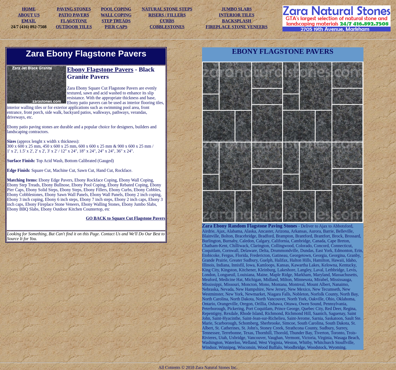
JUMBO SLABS (236, 9)
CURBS (167, 21)
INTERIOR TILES (236, 15)
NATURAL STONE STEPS (167, 9)
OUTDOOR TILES (74, 26)
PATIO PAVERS (74, 15)
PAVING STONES (74, 9)
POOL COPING (116, 9)
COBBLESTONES (167, 26)
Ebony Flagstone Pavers (100, 69)
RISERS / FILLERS (167, 15)
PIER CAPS (116, 26)
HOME (29, 9)
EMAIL (29, 21)
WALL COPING (116, 15)
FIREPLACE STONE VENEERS (237, 26)
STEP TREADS (116, 21)
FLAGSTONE (74, 21)
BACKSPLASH (236, 21)
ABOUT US (29, 15)
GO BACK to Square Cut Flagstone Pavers (125, 218)
